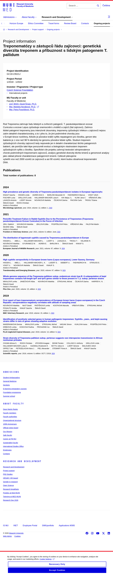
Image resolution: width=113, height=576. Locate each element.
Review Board (70, 23)
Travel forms (53, 23)
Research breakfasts (11, 489)
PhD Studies (8, 474)
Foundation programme (12, 392)
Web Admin (7, 536)
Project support (9, 471)
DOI (50, 208)
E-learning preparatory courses (15, 389)
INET (15, 525)
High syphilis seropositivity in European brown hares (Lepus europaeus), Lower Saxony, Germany (49, 260)
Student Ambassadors (11, 378)
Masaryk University (16, 533)
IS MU (5, 525)
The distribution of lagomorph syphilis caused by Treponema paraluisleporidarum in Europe (46, 238)
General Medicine (10, 381)
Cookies (17, 536)
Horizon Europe (16, 23)
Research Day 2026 (10, 500)
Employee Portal (30, 525)
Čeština (106, 5)
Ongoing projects (102, 23)
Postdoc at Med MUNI (11, 493)
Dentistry (6, 385)
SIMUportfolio (48, 525)
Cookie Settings (47, 561)
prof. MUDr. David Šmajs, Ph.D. (23, 104)
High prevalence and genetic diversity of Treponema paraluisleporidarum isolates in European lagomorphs (52, 192)
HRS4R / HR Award (10, 478)
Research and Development (22, 461)
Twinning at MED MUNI (12, 497)
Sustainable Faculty (10, 443)
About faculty (13, 403)
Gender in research (10, 482)
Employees (7, 450)
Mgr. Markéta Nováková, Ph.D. (24, 107)
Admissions (11, 372)
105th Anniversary (10, 424)
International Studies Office (13, 446)
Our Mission (7, 432)
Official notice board (10, 428)
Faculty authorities (10, 417)
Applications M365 (67, 525)
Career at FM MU (9, 439)
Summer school (9, 396)
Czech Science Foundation (20, 90)
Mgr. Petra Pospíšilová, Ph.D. (22, 110)
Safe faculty (7, 435)
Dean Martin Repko (10, 409)
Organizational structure (12, 420)
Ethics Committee (35, 23)
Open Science (8, 485)
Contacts (85, 23)
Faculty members (9, 413)
